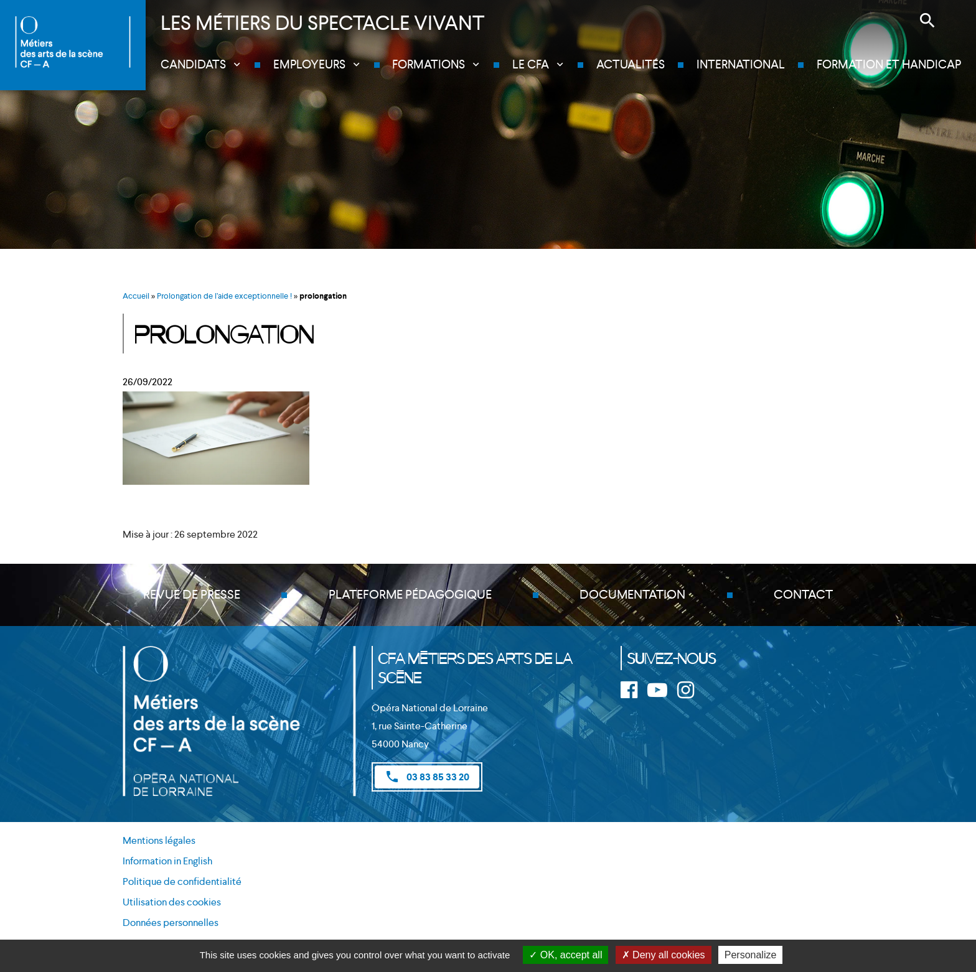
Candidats (194, 64)
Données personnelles (170, 922)
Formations (429, 64)
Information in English (167, 861)
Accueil (136, 296)
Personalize (751, 955)
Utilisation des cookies (172, 902)
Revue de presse (191, 595)
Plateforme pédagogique (410, 595)
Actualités (631, 64)
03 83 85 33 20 (427, 776)
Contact (803, 595)
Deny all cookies (663, 955)
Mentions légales (159, 841)
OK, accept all (565, 955)
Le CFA (531, 64)
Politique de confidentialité (182, 881)
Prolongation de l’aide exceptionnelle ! (224, 296)
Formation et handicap (889, 64)
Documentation (632, 595)
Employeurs (310, 64)
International (741, 64)
